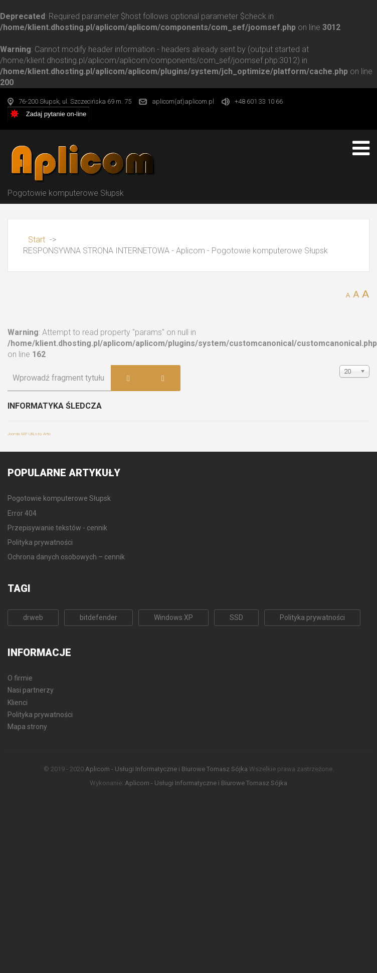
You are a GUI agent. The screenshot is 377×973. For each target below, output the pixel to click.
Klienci (18, 703)
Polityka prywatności (312, 617)
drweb (33, 617)
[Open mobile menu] (360, 148)
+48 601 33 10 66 (259, 101)
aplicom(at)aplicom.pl (183, 101)
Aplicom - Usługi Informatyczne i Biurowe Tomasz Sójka (166, 769)
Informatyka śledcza (55, 406)
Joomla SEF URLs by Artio (29, 434)
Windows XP (173, 617)
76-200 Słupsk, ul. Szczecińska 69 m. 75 (75, 101)
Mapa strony (27, 727)
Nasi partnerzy (31, 690)
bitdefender (98, 617)
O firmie (20, 678)
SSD (236, 617)
